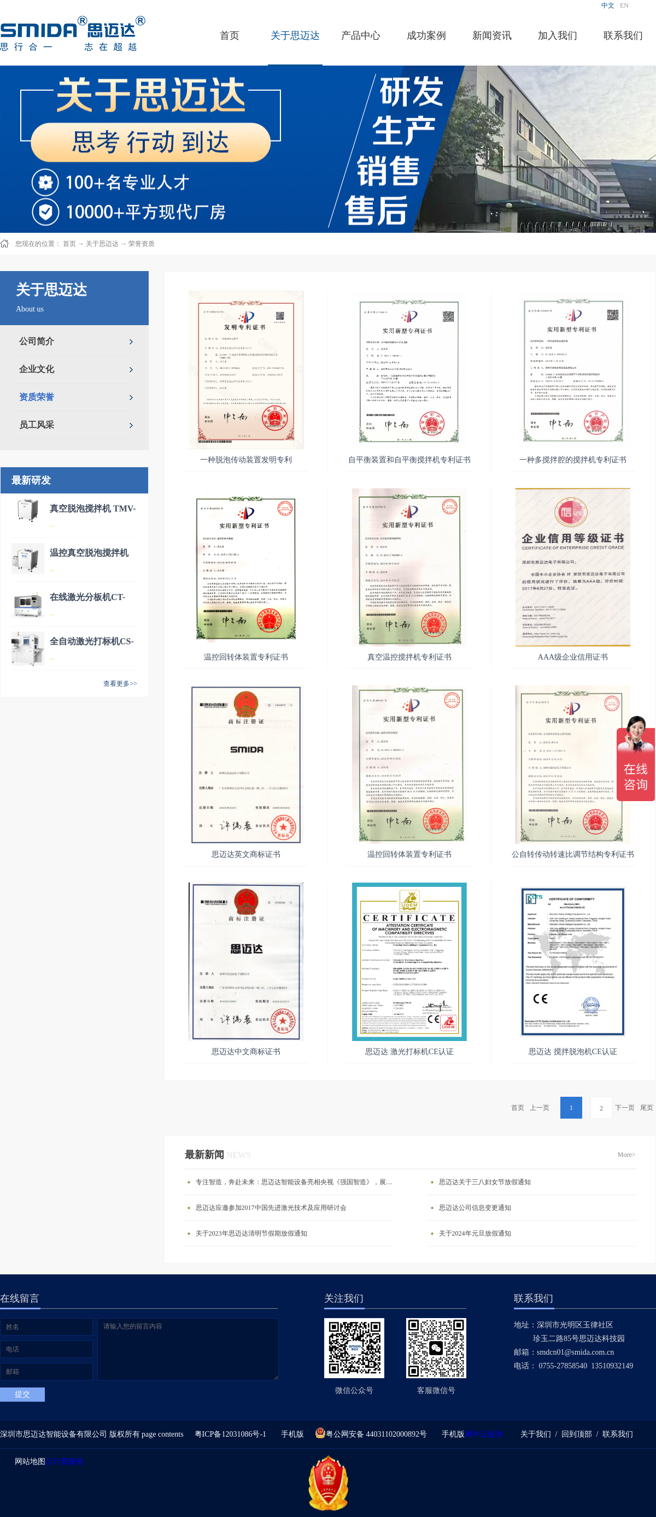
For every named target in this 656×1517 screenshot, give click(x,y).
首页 (229, 35)
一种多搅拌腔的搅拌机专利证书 (572, 460)
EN (624, 5)
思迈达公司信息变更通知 (475, 1208)
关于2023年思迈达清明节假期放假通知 (251, 1233)
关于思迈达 (102, 244)
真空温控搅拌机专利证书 (409, 657)
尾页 (646, 1108)
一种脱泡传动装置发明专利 (246, 460)
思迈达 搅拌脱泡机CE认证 (573, 1052)
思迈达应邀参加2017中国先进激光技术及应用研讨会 (271, 1208)
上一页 (539, 1108)
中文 (607, 5)
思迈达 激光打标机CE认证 (409, 1052)
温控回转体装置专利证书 (246, 657)
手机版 (290, 1434)
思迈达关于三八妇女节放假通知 (485, 1182)
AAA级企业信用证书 (573, 657)
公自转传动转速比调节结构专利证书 (573, 854)
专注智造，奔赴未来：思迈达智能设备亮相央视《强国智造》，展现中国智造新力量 (297, 1182)
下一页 (625, 1108)
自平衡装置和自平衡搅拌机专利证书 (409, 460)
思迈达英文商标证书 (246, 854)
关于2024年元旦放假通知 (475, 1233)
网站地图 (28, 1461)
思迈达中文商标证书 (246, 1052)
